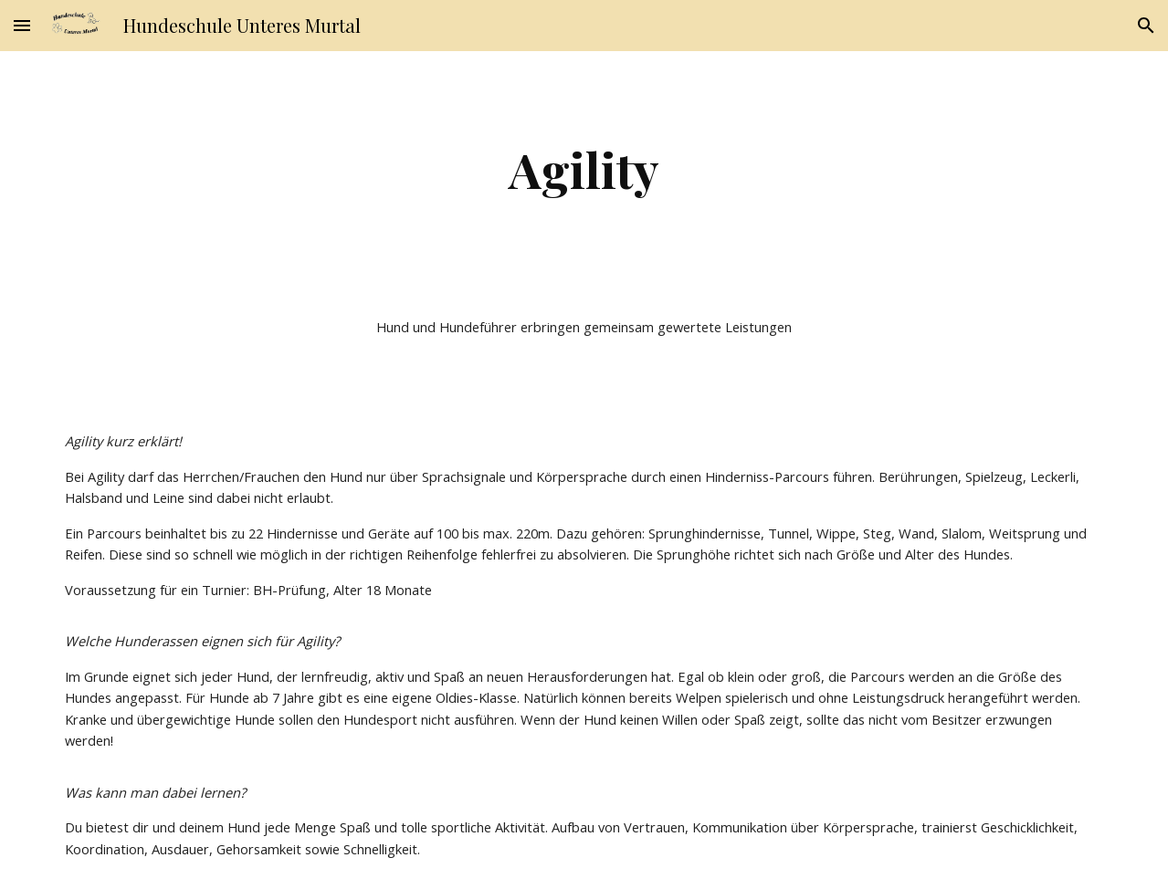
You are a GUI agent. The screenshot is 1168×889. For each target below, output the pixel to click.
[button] (22, 25)
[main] (584, 169)
